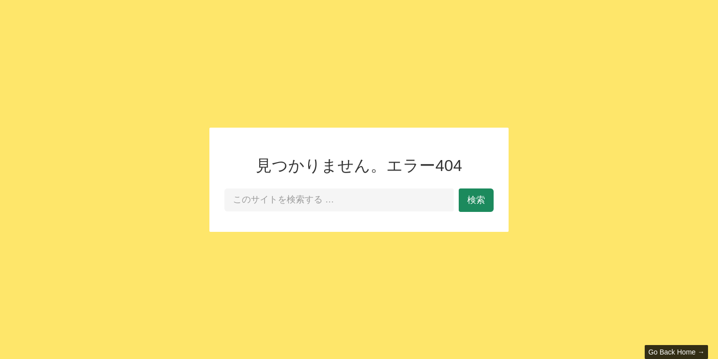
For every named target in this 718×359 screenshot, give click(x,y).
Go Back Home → (676, 352)
